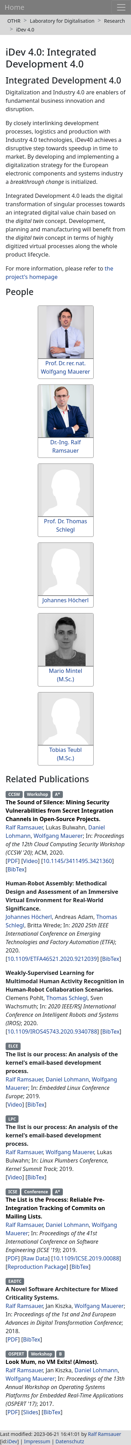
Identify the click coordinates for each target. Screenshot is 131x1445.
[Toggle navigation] (121, 7)
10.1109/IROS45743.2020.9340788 (52, 1031)
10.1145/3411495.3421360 (77, 861)
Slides (30, 1412)
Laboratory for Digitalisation (62, 20)
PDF (12, 861)
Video (30, 861)
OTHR (13, 20)
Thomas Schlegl (67, 998)
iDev (12, 1441)
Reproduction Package (36, 1267)
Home (14, 7)
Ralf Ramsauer (24, 827)
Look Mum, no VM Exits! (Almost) (51, 1362)
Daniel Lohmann (67, 1079)
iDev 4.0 (25, 29)
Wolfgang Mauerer (58, 836)
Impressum (37, 1441)
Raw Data (35, 1258)
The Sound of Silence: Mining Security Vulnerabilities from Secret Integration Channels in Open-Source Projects (59, 810)
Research (114, 20)
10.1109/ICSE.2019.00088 (86, 1258)
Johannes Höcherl (29, 917)
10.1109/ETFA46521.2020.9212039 (52, 959)
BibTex (15, 869)
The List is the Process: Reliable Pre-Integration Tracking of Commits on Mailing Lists (55, 1208)
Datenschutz (70, 1441)
